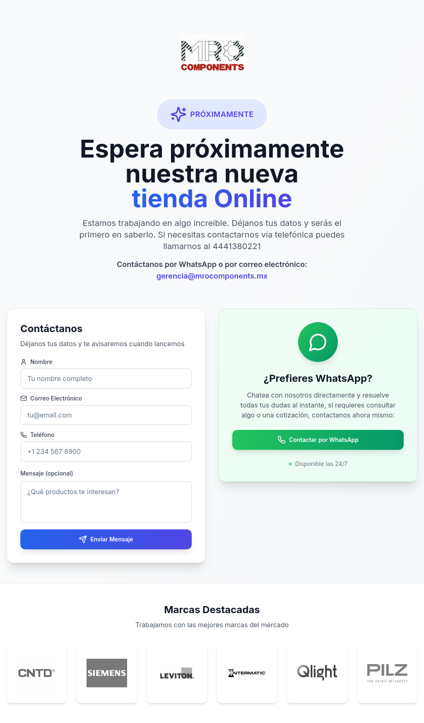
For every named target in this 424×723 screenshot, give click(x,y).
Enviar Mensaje (106, 539)
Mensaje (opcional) (46, 473)
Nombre (36, 362)
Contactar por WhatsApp (318, 440)
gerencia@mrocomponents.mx (212, 276)
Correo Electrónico (51, 398)
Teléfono (37, 435)
